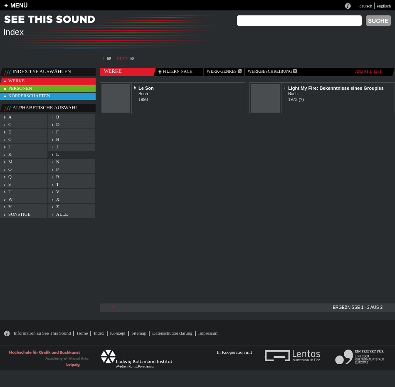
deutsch (365, 6)
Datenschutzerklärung (172, 332)
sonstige (19, 214)
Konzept (118, 332)
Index (99, 332)
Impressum (208, 332)
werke (16, 80)
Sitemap (138, 332)
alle (62, 214)
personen (20, 88)
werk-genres (224, 71)
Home (82, 332)
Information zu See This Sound (42, 332)
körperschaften (29, 95)
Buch (125, 59)
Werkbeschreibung (272, 71)
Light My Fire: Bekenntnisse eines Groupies (336, 88)
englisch (384, 6)
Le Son (146, 88)
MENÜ (18, 5)
